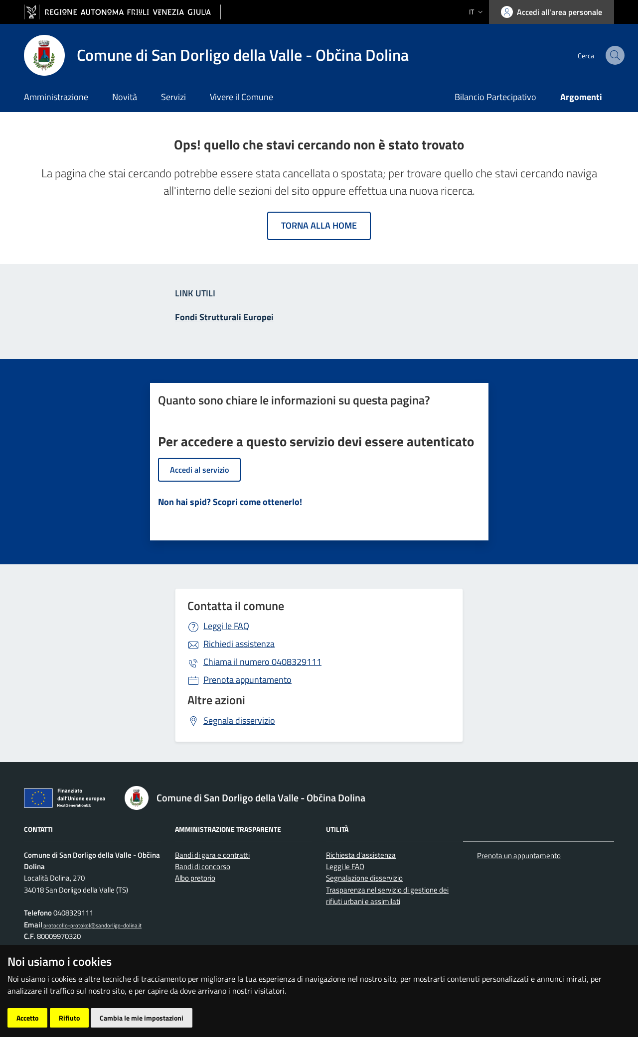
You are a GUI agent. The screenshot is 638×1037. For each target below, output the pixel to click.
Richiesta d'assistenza (361, 855)
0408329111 (262, 661)
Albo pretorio (195, 878)
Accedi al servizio (199, 470)
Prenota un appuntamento (519, 855)
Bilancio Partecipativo (495, 97)
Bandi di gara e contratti (212, 855)
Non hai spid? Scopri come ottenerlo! (230, 502)
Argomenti (581, 97)
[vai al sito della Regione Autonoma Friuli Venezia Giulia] (122, 12)
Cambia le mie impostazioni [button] (141, 1018)
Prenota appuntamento (247, 679)
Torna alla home (319, 225)
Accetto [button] (27, 1018)
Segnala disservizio (239, 720)
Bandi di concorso (202, 866)
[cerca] (602, 55)
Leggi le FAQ (226, 626)
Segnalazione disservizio (364, 878)
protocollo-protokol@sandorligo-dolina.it (92, 925)
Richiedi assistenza (239, 643)
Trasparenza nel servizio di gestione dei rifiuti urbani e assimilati (387, 895)
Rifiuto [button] (69, 1018)
